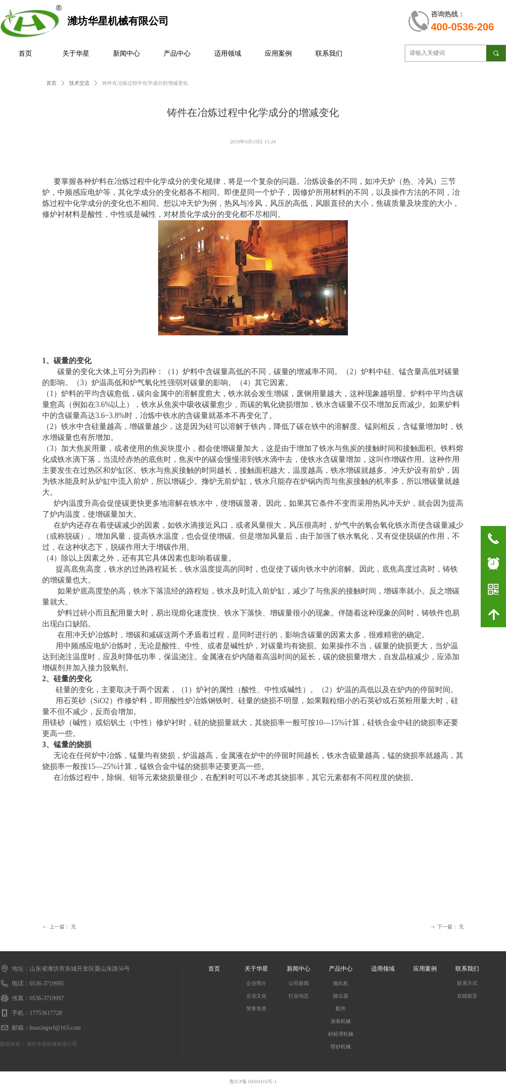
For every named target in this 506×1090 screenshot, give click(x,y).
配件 (341, 1009)
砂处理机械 (340, 1034)
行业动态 (298, 996)
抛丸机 (340, 983)
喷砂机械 (341, 1047)
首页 (51, 83)
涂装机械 (341, 1021)
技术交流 (79, 83)
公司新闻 (298, 983)
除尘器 (340, 996)
